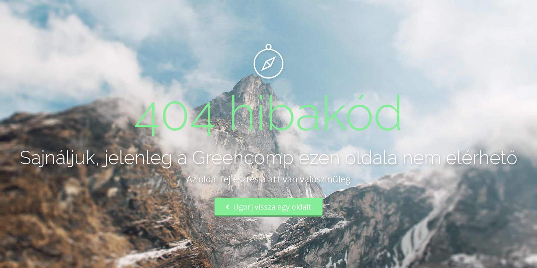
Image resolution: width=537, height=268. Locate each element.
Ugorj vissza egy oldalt (268, 207)
